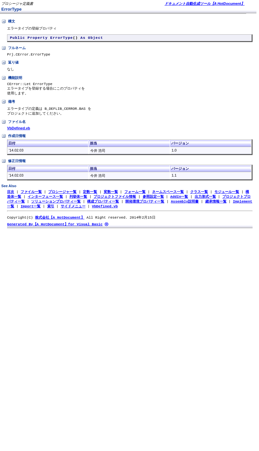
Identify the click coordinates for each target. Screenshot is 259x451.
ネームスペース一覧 (168, 196)
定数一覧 (90, 196)
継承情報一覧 (215, 206)
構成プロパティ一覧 (103, 206)
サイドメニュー (73, 212)
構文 (8, 21)
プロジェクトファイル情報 (115, 201)
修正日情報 (13, 166)
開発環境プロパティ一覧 (144, 206)
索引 (50, 212)
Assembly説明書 (185, 206)
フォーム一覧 (135, 196)
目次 (10, 196)
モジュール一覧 (226, 196)
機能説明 (11, 80)
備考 (8, 105)
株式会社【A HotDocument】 (59, 223)
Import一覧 (30, 212)
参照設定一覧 (153, 201)
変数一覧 (111, 196)
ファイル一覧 (31, 196)
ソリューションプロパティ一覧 (56, 206)
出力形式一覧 (205, 201)
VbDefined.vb (18, 133)
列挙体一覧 (78, 201)
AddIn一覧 (179, 201)
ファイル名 (13, 126)
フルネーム (13, 49)
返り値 (10, 64)
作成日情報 (13, 140)
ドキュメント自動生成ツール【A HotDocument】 (205, 3)
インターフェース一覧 (45, 201)
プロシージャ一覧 (62, 196)
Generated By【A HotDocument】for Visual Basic (55, 230)
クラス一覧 (199, 196)
